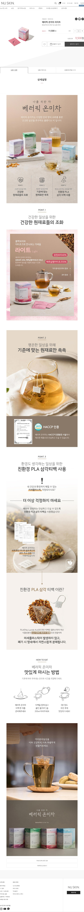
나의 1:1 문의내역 (4, 891)
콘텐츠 (40, 8)
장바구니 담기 (74, 44)
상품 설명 (14, 70)
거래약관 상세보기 (42, 865)
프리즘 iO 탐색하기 (52, 8)
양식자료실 (2, 885)
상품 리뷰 (42, 70)
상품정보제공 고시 (70, 70)
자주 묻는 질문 (3, 894)
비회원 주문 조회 (4, 899)
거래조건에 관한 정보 (42, 860)
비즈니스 (32, 8)
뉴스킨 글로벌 (16, 885)
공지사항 (64, 8)
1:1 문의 (2, 888)
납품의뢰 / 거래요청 (5, 896)
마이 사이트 (15, 888)
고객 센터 (2, 882)
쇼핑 (12, 8)
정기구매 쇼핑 (22, 8)
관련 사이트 (15, 882)
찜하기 (44, 44)
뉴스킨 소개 (3, 8)
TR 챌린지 (15, 891)
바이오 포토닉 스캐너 (18, 894)
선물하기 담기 (56, 44)
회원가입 (73, 892)
